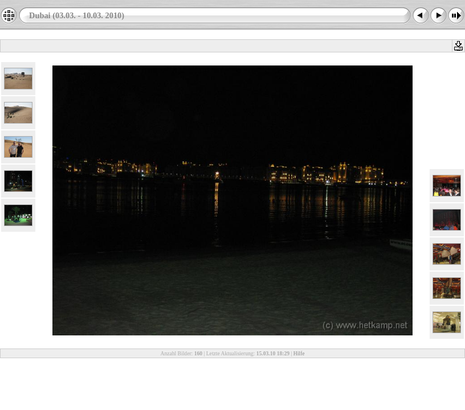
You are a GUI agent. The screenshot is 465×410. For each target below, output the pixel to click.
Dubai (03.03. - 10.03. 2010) (76, 15)
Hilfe (299, 353)
